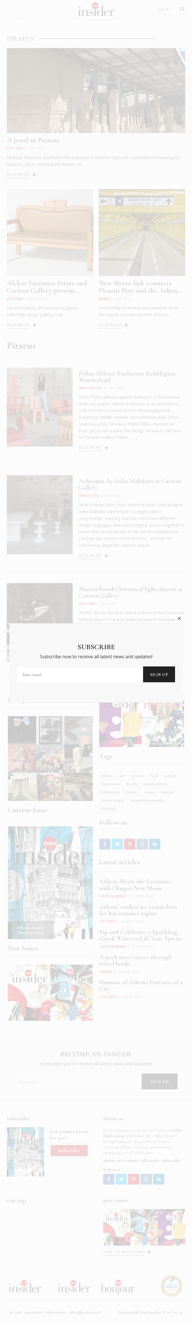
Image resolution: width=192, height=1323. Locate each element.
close (179, 618)
